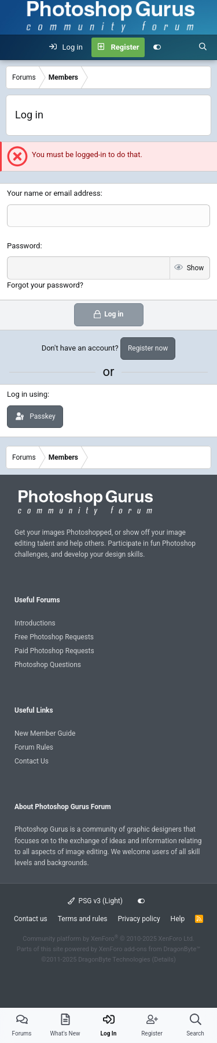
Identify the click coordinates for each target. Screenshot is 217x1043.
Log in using (27, 394)
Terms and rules (83, 919)
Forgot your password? (45, 285)
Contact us (30, 919)
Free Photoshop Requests (54, 637)
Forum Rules (33, 747)
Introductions (35, 623)
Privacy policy (138, 919)
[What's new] (180, 47)
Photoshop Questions (47, 665)
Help (178, 919)
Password (23, 245)
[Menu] (15, 47)
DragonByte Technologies (114, 959)
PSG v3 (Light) (95, 901)
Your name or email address (54, 193)
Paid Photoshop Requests (54, 651)
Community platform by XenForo (108, 939)
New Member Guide (44, 733)
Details (164, 959)
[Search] (203, 47)
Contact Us (31, 761)
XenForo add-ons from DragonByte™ (149, 949)
